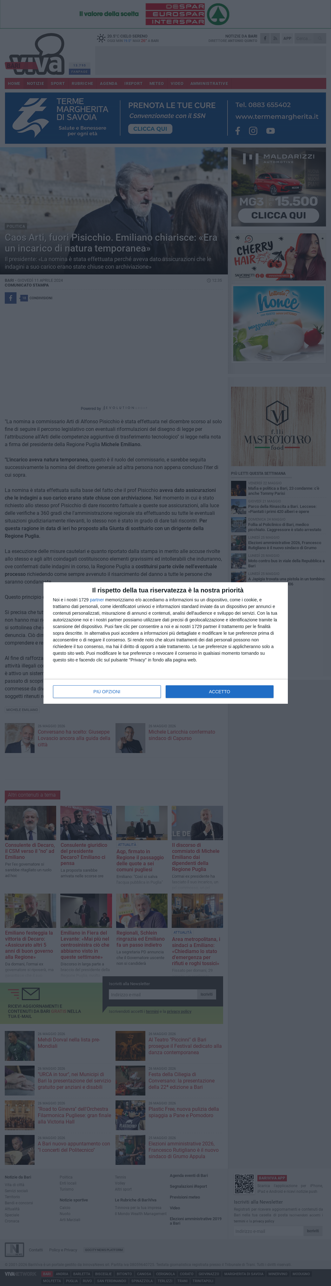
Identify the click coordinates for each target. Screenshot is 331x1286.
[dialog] (165, 643)
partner (97, 600)
